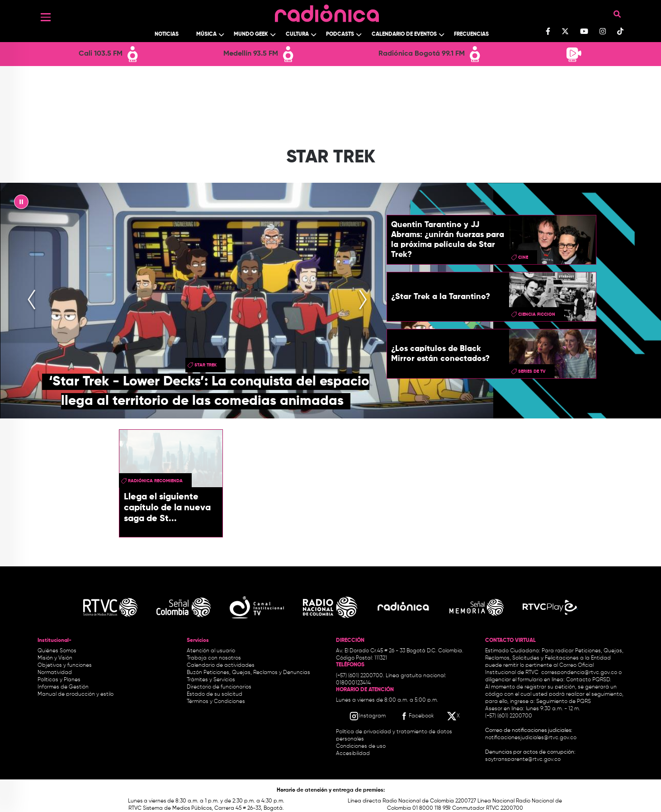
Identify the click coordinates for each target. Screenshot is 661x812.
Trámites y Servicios (211, 680)
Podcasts (340, 34)
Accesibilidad (353, 753)
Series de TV (532, 371)
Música (206, 34)
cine (523, 257)
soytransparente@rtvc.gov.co (523, 759)
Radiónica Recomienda (155, 481)
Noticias (167, 34)
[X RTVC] (454, 716)
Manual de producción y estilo (75, 694)
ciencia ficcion (536, 314)
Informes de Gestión (63, 687)
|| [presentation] (21, 204)
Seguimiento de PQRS (563, 701)
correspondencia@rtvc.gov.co (579, 672)
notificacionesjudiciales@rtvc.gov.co (530, 738)
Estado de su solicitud (214, 694)
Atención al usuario (211, 651)
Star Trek (205, 365)
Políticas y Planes (59, 680)
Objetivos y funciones (65, 665)
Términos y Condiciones (216, 701)
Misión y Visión (55, 658)
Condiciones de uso (361, 746)
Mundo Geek (251, 34)
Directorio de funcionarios (219, 687)
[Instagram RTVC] (367, 716)
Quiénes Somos (57, 651)
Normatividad (55, 672)
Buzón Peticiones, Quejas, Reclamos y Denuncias (248, 672)
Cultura (297, 34)
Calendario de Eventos (404, 34)
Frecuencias (471, 34)
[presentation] (31, 300)
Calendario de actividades (221, 665)
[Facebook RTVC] (416, 716)
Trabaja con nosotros (214, 658)
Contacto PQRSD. (588, 680)
